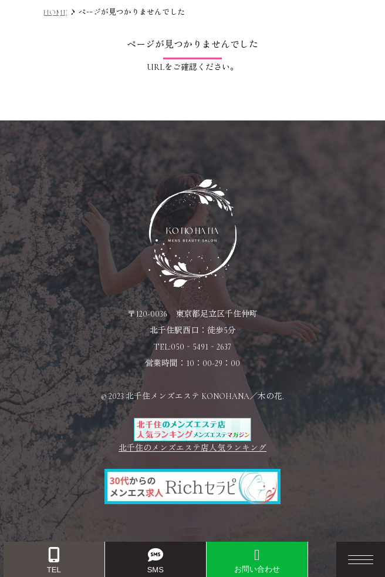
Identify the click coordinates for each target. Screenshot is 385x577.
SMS (155, 561)
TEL (54, 561)
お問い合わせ (257, 560)
